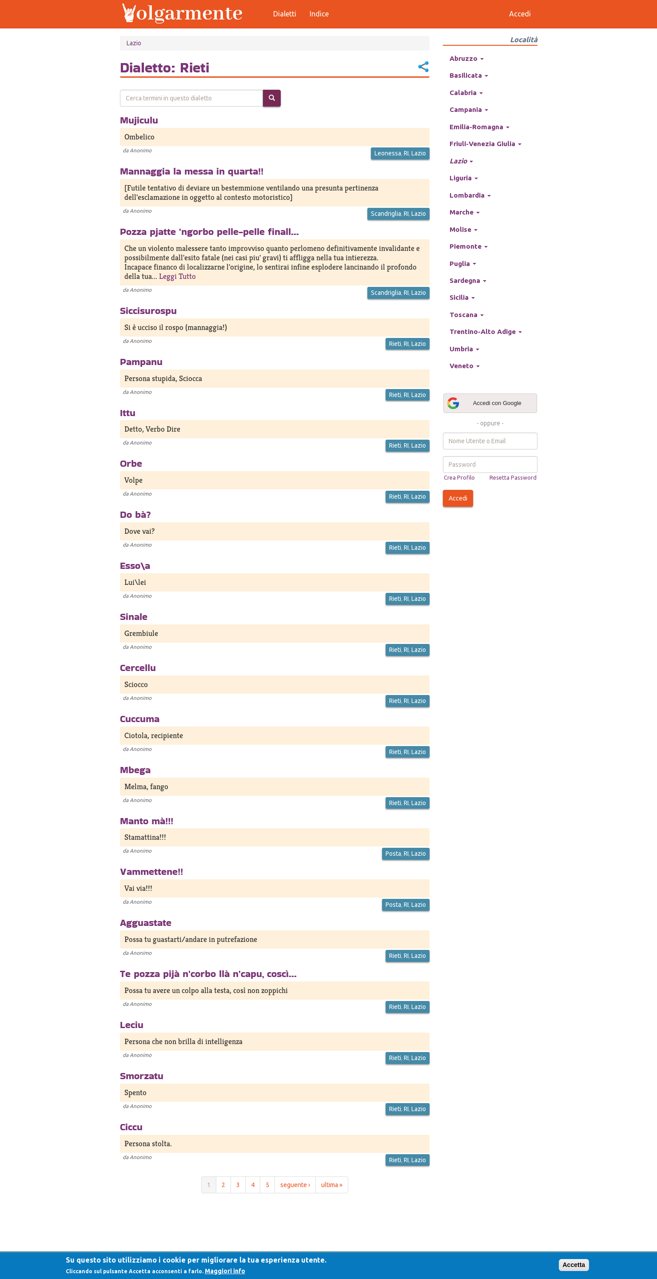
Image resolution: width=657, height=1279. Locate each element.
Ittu (127, 412)
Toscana (467, 314)
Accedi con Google (484, 403)
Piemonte (469, 246)
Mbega (135, 770)
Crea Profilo (459, 477)
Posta (393, 853)
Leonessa (387, 153)
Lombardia (470, 195)
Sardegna (468, 280)
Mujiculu (139, 120)
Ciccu (131, 1127)
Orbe (131, 463)
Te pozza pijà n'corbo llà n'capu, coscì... (208, 973)
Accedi (458, 498)
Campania (469, 109)
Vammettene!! (151, 871)
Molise (464, 229)
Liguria (464, 178)
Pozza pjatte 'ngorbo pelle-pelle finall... (209, 231)
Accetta (574, 1264)
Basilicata (469, 75)
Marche (465, 212)
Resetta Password (513, 477)
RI (406, 153)
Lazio (134, 43)
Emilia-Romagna (480, 127)
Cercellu (138, 667)
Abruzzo (467, 58)
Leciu (131, 1024)
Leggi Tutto (177, 276)
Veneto (465, 365)
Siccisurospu (148, 310)
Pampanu (141, 361)
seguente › (295, 1184)
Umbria (464, 349)
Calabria (466, 92)
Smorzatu (141, 1075)
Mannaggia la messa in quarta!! (191, 171)
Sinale (133, 616)
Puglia (463, 263)
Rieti (395, 343)
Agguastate (145, 922)
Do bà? (135, 514)
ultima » (331, 1184)
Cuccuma (139, 718)
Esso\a (135, 565)
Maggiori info (225, 1271)
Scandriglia (386, 213)
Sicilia (462, 297)
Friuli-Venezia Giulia (486, 143)
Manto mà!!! (146, 821)
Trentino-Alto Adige (486, 331)
